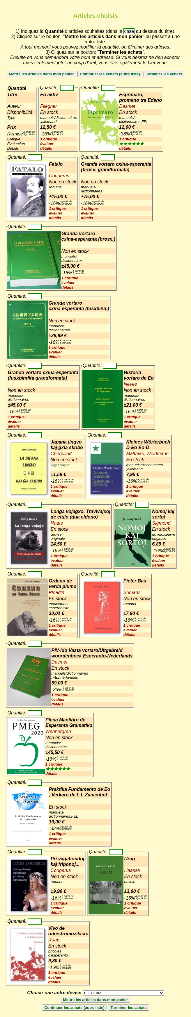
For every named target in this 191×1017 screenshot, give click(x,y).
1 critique (48, 139)
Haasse (132, 870)
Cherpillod (61, 453)
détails (46, 148)
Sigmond (161, 523)
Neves (130, 384)
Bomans (132, 592)
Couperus (59, 175)
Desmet (127, 106)
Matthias (135, 453)
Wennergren (58, 731)
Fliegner (48, 106)
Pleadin (56, 592)
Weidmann (157, 453)
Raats (57, 523)
